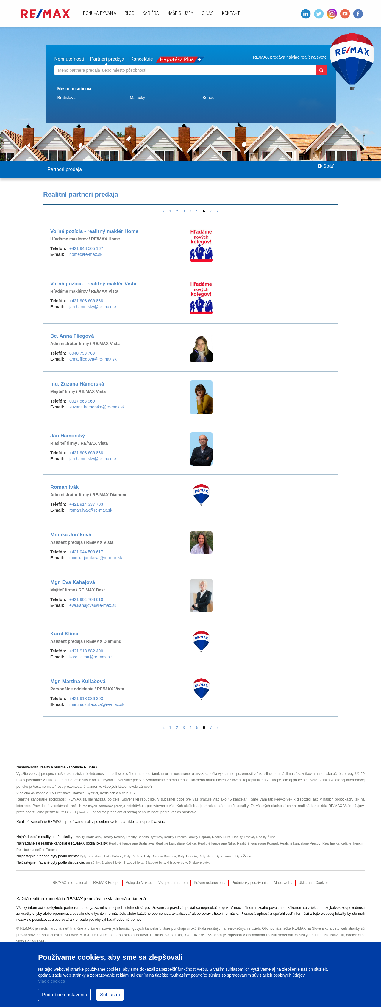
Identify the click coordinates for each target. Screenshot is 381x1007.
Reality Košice (115, 837)
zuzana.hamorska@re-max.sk (97, 407)
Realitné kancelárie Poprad (266, 844)
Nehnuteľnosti (71, 59)
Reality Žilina (275, 837)
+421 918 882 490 (86, 651)
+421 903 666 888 (86, 301)
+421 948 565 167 (86, 248)
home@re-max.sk (85, 254)
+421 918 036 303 (86, 698)
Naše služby (180, 13)
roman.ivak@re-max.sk (90, 510)
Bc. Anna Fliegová (72, 336)
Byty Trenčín (192, 856)
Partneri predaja (117, 59)
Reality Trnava (251, 837)
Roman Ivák (64, 487)
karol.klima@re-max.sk (90, 657)
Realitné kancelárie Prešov (311, 844)
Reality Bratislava (88, 837)
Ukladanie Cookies (313, 883)
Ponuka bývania (99, 13)
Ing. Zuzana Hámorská (77, 384)
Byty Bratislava (91, 856)
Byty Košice (114, 856)
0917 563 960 (82, 401)
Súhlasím (110, 994)
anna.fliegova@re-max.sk (93, 359)
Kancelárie (159, 59)
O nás (208, 13)
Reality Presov (179, 837)
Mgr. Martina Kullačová (77, 682)
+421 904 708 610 (86, 599)
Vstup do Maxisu (139, 883)
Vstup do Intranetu (173, 883)
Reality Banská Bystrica (147, 837)
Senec (208, 97)
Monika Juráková (70, 535)
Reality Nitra (228, 837)
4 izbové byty (180, 863)
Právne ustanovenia (209, 883)
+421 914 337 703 (86, 504)
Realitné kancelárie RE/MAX (184, 774)
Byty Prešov (135, 856)
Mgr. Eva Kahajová (72, 582)
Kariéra (151, 13)
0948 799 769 (82, 353)
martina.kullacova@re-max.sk (96, 704)
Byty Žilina (251, 856)
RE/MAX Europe (106, 883)
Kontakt (231, 13)
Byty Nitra (212, 856)
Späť (323, 170)
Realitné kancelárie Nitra (222, 844)
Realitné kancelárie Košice (180, 844)
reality (89, 822)
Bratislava (66, 97)
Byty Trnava (231, 856)
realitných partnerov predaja (104, 806)
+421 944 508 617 (86, 552)
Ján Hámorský (67, 436)
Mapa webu (283, 883)
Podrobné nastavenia (64, 994)
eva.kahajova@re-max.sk (92, 605)
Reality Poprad (204, 837)
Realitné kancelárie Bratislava (133, 844)
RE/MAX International (70, 883)
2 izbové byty (135, 863)
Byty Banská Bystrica (163, 856)
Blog (129, 13)
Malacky (137, 97)
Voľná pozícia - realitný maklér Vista (93, 284)
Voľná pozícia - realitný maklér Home (94, 231)
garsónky (93, 863)
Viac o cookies (51, 981)
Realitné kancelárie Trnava (51, 850)
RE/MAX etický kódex (73, 812)
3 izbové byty (157, 863)
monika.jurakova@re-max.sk (95, 558)
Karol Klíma (64, 634)
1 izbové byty (112, 863)
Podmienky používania (250, 883)
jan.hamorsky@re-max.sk (93, 307)
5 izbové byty (203, 863)
